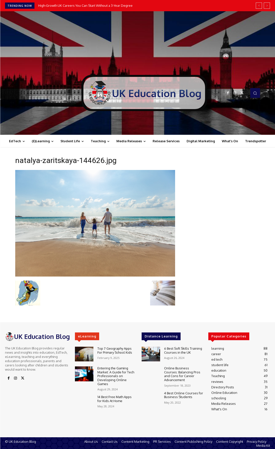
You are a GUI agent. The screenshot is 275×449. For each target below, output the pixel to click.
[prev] (259, 5)
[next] (267, 5)
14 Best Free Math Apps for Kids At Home (114, 399)
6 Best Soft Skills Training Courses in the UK (183, 350)
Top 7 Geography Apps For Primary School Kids (114, 350)
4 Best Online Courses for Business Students (183, 395)
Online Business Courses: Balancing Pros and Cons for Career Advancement (182, 374)
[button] (255, 93)
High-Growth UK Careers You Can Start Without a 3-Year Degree (85, 5)
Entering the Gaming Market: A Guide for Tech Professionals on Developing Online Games (115, 376)
